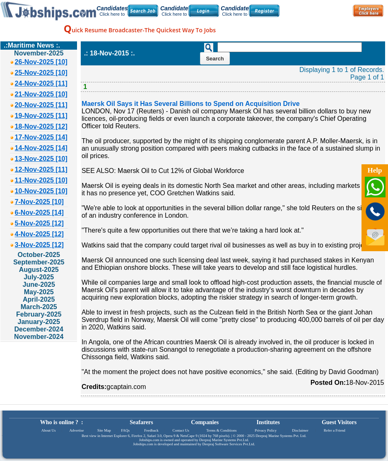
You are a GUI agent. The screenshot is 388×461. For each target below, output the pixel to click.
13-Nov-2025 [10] (41, 158)
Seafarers (141, 422)
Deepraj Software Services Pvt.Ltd (228, 444)
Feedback (151, 430)
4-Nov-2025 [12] (39, 234)
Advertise (76, 430)
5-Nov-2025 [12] (39, 223)
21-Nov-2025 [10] (41, 94)
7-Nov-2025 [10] (39, 201)
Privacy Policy (266, 430)
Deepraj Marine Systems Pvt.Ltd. (224, 440)
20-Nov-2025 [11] (41, 104)
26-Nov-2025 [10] (41, 61)
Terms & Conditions (221, 430)
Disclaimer (300, 430)
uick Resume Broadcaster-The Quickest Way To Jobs (140, 30)
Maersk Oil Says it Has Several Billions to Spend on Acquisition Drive (191, 103)
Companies (205, 422)
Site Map (104, 430)
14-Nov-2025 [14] (41, 147)
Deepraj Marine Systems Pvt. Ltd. (280, 436)
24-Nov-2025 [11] (41, 83)
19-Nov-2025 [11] (41, 115)
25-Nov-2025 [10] (41, 72)
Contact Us (181, 430)
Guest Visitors (339, 422)
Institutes (268, 422)
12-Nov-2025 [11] (41, 169)
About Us (48, 430)
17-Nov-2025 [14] (41, 137)
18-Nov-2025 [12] (41, 126)
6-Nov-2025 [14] (39, 212)
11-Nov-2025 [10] (41, 180)
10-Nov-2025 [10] (41, 190)
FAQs (125, 430)
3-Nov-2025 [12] (39, 244)
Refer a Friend (334, 430)
